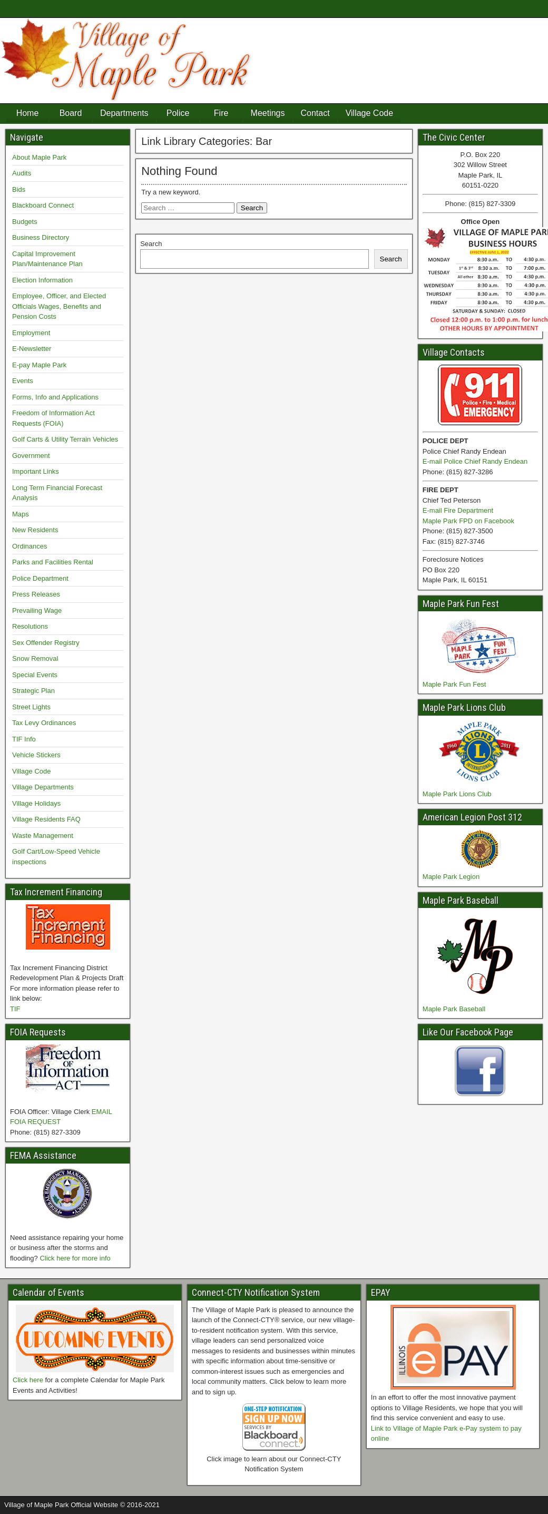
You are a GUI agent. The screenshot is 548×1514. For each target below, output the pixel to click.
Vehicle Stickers (36, 755)
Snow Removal (35, 658)
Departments (124, 113)
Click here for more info (75, 1258)
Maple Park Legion (451, 877)
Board (71, 113)
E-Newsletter (31, 349)
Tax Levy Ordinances (44, 723)
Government (31, 456)
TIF (15, 1009)
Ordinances (29, 546)
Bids (18, 189)
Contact (315, 113)
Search (151, 244)
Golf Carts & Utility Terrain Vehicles (65, 439)
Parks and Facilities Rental (52, 562)
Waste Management (42, 835)
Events (22, 381)
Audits (21, 173)
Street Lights (31, 707)
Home (27, 113)
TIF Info (24, 739)
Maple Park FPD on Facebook (468, 521)
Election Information (42, 280)
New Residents (35, 530)
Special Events (34, 675)
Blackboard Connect (43, 205)
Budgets (24, 222)
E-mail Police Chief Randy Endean (475, 461)
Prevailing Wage (37, 610)
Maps (20, 514)
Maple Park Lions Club (457, 794)
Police (178, 113)
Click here (28, 1380)
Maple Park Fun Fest (454, 684)
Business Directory (40, 237)
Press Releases (36, 594)
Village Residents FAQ (46, 819)
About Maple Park (39, 157)
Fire (221, 113)
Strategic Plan (33, 691)
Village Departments (43, 787)
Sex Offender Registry (46, 643)
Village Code (369, 113)
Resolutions (30, 626)
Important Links (35, 471)
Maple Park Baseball (454, 1009)
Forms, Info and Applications (55, 397)
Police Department (40, 578)
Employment (31, 333)
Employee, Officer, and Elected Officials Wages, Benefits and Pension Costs (59, 306)
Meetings (268, 113)
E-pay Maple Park (39, 365)
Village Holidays (36, 803)
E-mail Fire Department (458, 510)
